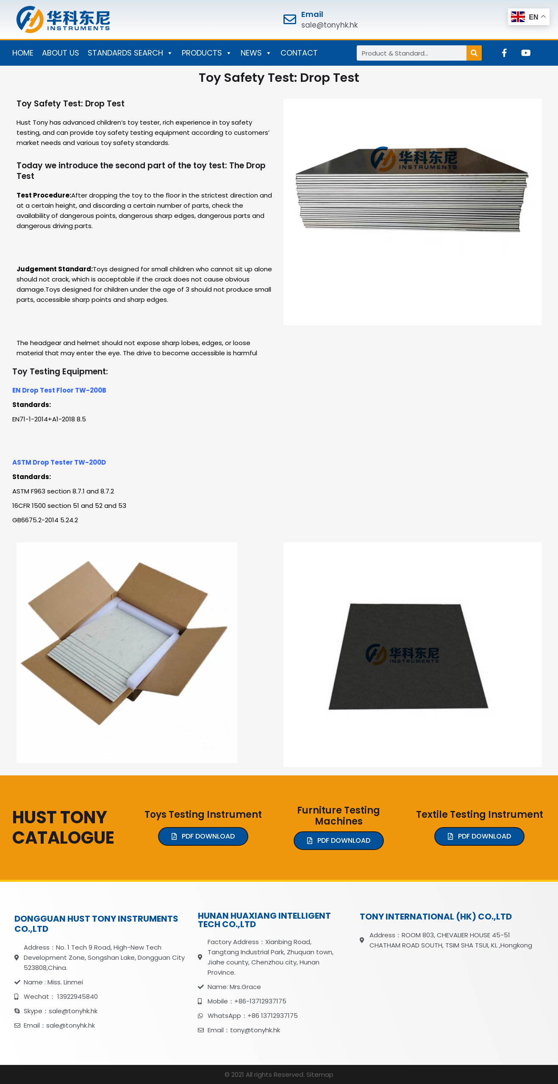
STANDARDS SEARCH (130, 53)
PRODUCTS (207, 53)
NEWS (256, 53)
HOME (22, 52)
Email (312, 14)
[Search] (474, 53)
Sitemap (319, 1074)
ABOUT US (60, 52)
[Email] (289, 19)
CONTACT (299, 52)
